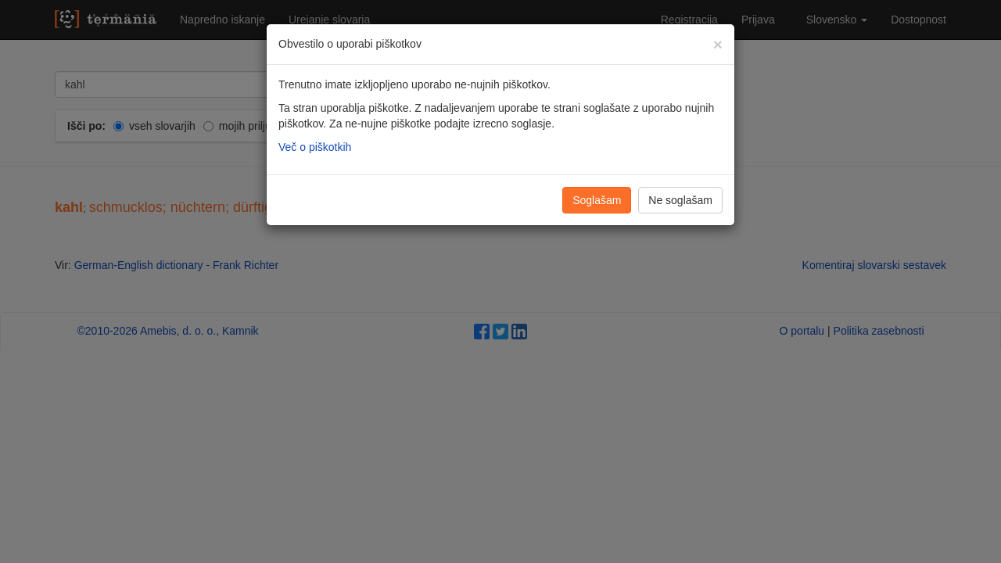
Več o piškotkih (314, 147)
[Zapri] (718, 44)
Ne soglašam (680, 200)
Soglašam (596, 200)
